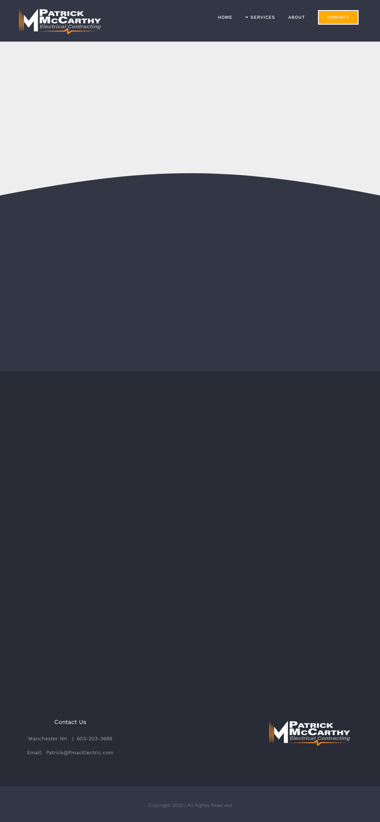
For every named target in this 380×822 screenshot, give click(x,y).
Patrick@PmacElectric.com (79, 750)
